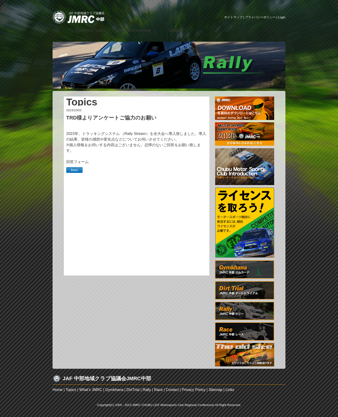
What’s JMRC (90, 390)
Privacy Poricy (193, 390)
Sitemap (216, 390)
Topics (70, 390)
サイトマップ (233, 17)
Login (281, 17)
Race (158, 390)
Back (74, 170)
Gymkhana (114, 390)
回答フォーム (77, 162)
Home (58, 390)
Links (230, 390)
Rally (146, 390)
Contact (172, 390)
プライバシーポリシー (260, 17)
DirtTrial (133, 390)
